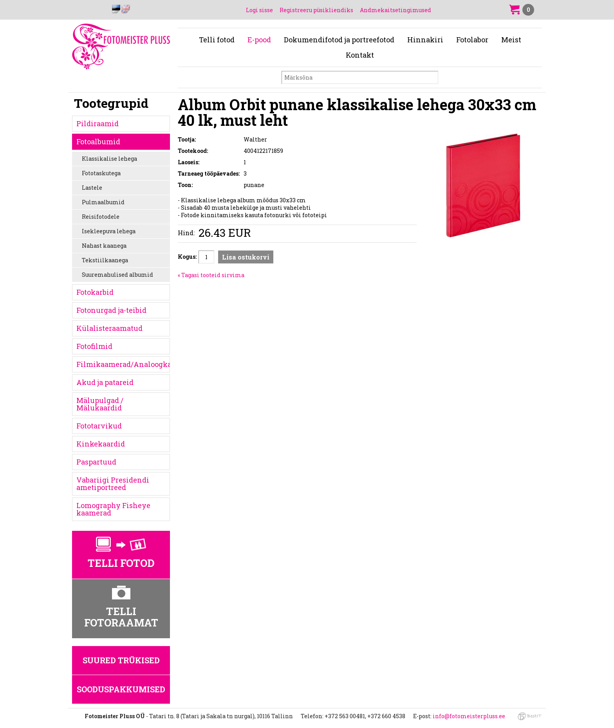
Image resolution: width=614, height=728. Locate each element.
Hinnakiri (425, 39)
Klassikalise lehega (109, 158)
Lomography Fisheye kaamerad (113, 509)
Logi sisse (259, 10)
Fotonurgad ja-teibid (111, 310)
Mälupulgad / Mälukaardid (99, 404)
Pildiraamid (97, 123)
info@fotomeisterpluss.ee (469, 716)
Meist (511, 39)
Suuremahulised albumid (117, 274)
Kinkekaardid (100, 443)
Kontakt (360, 55)
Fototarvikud (99, 425)
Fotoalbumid (98, 141)
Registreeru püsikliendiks (316, 10)
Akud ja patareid (105, 382)
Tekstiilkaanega (105, 260)
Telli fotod (217, 39)
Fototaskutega (101, 173)
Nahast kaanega (104, 245)
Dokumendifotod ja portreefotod (339, 39)
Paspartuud (96, 462)
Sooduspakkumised (121, 689)
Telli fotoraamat (121, 617)
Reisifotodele (100, 216)
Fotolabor (472, 39)
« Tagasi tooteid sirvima (211, 275)
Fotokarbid (95, 292)
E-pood (259, 39)
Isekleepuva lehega (108, 231)
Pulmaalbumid (103, 202)
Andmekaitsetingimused (395, 10)
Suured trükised (121, 660)
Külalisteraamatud (109, 328)
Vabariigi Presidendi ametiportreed (112, 483)
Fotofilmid (94, 346)
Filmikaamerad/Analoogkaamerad (123, 364)
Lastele (92, 187)
